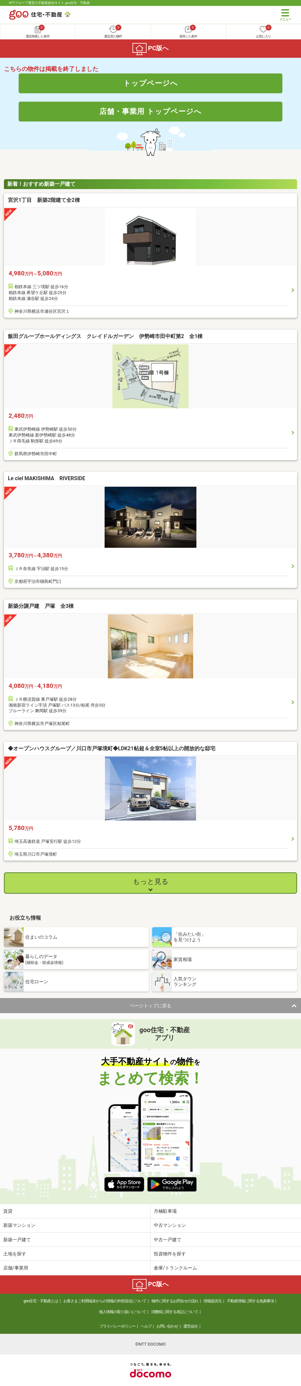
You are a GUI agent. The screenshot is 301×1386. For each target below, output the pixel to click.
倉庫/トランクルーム (175, 1267)
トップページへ (150, 83)
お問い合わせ (167, 1326)
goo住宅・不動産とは (41, 1301)
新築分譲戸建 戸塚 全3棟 (41, 606)
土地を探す (14, 1253)
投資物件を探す (170, 1253)
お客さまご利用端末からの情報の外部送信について (104, 1301)
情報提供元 (213, 1301)
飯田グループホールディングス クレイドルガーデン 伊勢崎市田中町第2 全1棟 (108, 336)
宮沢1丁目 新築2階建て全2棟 (44, 200)
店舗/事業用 (15, 1267)
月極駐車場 (165, 1211)
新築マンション (19, 1225)
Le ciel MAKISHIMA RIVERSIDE (46, 478)
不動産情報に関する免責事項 (250, 1301)
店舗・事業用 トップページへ (150, 111)
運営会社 (190, 1326)
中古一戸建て (167, 1239)
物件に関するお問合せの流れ (174, 1301)
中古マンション (170, 1225)
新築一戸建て (17, 1239)
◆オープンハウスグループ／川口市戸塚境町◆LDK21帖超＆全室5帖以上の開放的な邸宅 (111, 748)
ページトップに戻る (150, 1005)
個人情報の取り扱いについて (122, 1312)
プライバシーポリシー (117, 1326)
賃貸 (7, 1211)
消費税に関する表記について (174, 1312)
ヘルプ (146, 1326)
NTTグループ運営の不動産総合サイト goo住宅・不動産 (49, 3)
